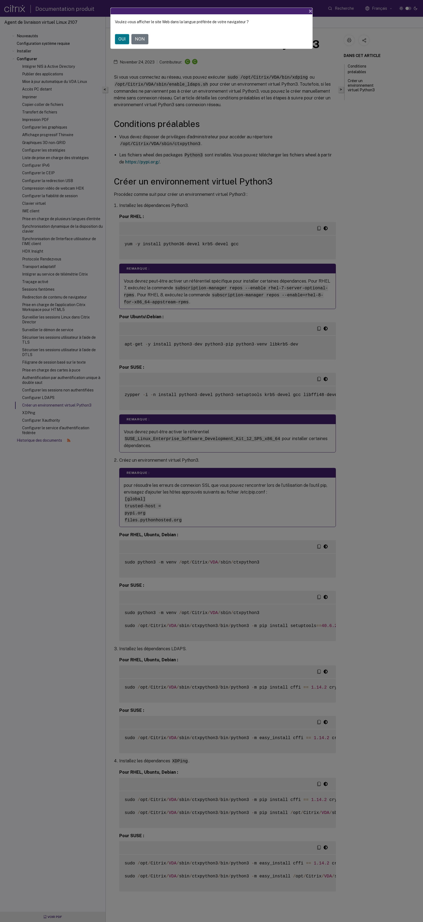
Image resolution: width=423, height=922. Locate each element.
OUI (122, 35)
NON (140, 35)
